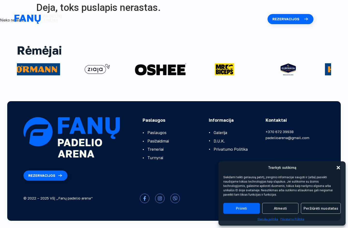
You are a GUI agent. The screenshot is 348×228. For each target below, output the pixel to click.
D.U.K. (223, 19)
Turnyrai (189, 19)
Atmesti (280, 208)
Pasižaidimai (149, 19)
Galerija (207, 19)
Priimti (241, 208)
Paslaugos (126, 19)
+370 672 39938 (280, 131)
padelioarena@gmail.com (287, 137)
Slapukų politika (267, 219)
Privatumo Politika (292, 219)
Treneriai (170, 19)
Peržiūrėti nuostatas (321, 208)
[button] (338, 167)
